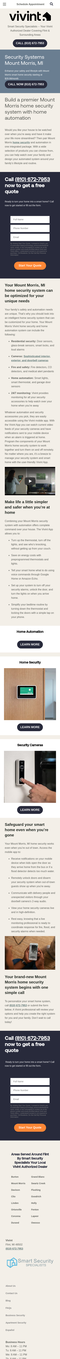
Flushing (35, 1282)
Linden (15, 1295)
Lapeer (35, 1308)
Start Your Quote (30, 305)
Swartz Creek (38, 1275)
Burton (15, 1269)
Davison (15, 1282)
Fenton (35, 1301)
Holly (34, 1295)
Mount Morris (18, 1275)
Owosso (35, 1314)
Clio (13, 1288)
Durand (15, 1314)
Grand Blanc (37, 1269)
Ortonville (16, 1301)
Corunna (15, 1308)
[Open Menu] (4, 4)
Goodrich (36, 1288)
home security (21, 182)
